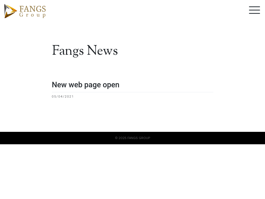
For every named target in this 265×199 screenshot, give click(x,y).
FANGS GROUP (138, 138)
